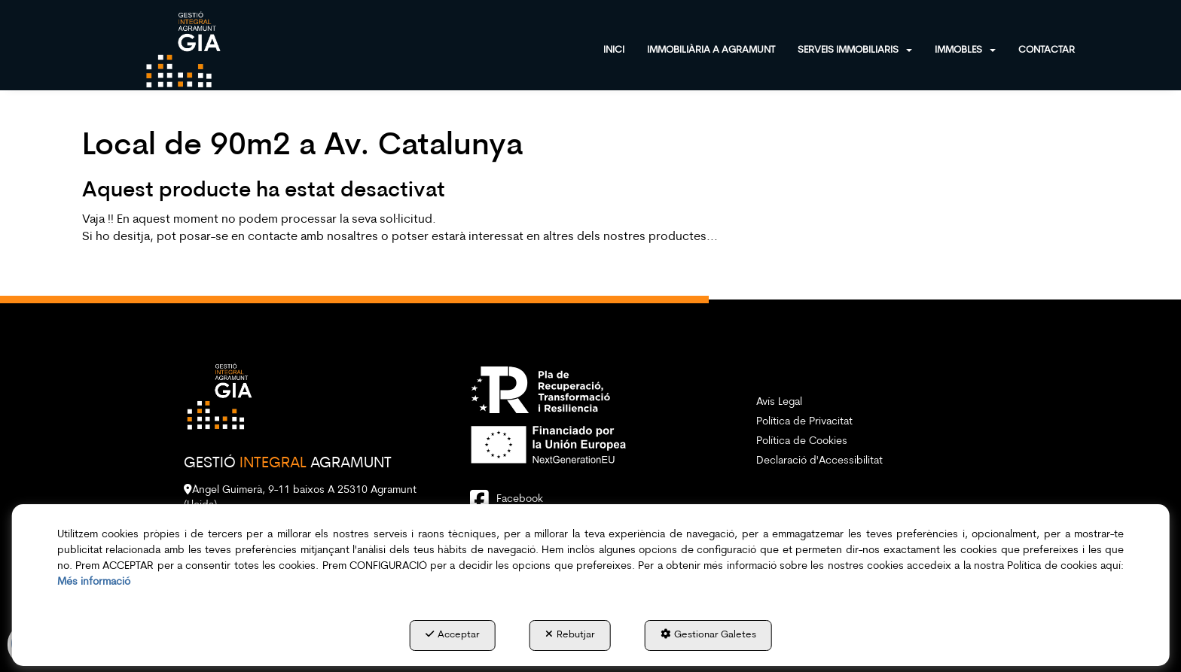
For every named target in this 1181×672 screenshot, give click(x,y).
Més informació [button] (93, 582)
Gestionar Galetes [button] (708, 634)
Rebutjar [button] (570, 634)
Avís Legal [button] (779, 402)
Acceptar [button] (453, 634)
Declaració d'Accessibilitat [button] (819, 461)
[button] (183, 49)
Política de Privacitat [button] (804, 421)
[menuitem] (625, 48)
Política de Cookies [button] (801, 441)
